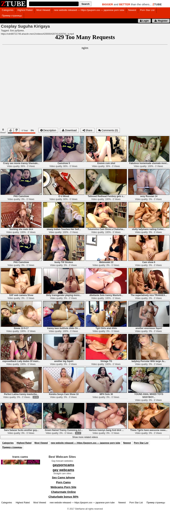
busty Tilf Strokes (64, 262)
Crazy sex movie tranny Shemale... (21, 163)
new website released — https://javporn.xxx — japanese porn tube (89, 10)
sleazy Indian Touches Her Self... (64, 229)
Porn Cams (63, 482)
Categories (7, 10)
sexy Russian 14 (148, 196)
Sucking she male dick (21, 229)
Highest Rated (24, 10)
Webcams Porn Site (63, 487)
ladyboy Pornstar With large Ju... (148, 361)
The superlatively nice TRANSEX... (149, 295)
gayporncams (63, 465)
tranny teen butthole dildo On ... (63, 328)
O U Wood (63, 196)
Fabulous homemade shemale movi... (148, 163)
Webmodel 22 (106, 262)
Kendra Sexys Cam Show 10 (64, 394)
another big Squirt (63, 361)
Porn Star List (147, 10)
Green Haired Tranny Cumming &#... (64, 430)
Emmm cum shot (106, 163)
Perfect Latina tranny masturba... (21, 394)
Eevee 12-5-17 (21, 328)
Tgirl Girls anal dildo (106, 328)
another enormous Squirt (149, 328)
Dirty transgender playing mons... (63, 295)
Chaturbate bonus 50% (63, 496)
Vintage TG (106, 361)
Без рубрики (17, 30)
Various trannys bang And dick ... (106, 430)
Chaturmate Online (63, 491)
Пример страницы (12, 15)
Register (161, 20)
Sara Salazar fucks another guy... (21, 430)
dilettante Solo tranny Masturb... (106, 295)
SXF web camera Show (21, 295)
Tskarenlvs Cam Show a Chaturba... (106, 229)
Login (144, 20)
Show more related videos (85, 437)
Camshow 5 (64, 163)
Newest (132, 10)
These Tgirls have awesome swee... (148, 430)
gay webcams (63, 470)
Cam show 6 (148, 262)
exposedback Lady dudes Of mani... (21, 361)
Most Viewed (43, 10)
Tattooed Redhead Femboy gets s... (106, 196)
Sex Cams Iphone (63, 477)
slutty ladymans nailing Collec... (149, 229)
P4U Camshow (21, 196)
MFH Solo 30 (106, 394)
